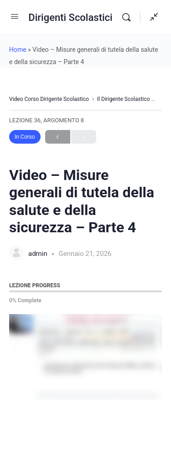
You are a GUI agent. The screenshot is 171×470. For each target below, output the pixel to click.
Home (17, 49)
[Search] (128, 17)
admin (38, 254)
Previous (57, 137)
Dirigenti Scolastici (70, 17)
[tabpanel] (85, 357)
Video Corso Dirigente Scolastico (49, 99)
